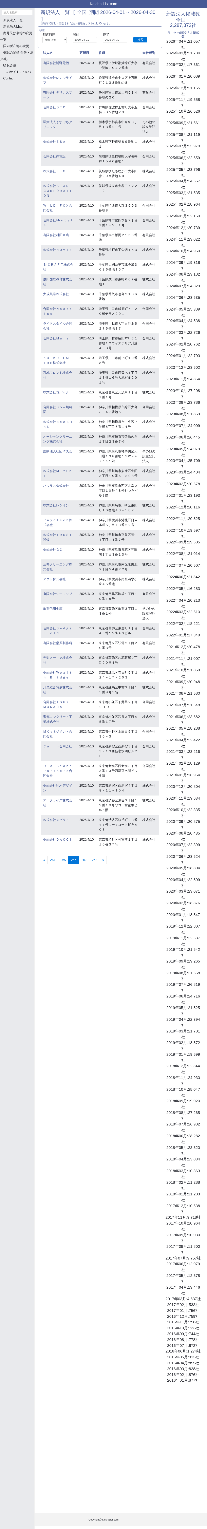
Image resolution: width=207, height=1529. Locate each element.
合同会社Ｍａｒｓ (56, 338)
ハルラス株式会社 (56, 485)
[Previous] (44, 860)
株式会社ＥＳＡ (54, 141)
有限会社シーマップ (57, 594)
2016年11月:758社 (183, 1322)
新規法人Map (12, 26)
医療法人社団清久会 (57, 451)
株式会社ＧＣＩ (54, 549)
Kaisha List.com (103, 4)
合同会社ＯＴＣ (54, 107)
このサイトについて (17, 72)
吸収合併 (9, 65)
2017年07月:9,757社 (183, 1258)
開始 (76, 34)
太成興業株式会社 (56, 294)
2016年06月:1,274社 (183, 1351)
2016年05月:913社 (183, 1357)
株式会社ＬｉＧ (54, 171)
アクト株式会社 (54, 579)
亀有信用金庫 (52, 608)
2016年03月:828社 (183, 1369)
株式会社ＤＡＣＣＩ (57, 839)
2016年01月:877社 (183, 1380)
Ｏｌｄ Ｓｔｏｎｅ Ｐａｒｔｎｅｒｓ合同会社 (59, 770)
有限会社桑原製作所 (57, 643)
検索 (140, 39)
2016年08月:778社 (183, 1340)
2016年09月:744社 (183, 1334)
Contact (8, 78)
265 (63, 860)
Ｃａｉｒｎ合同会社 (57, 746)
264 (53, 860)
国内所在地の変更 (16, 46)
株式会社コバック (56, 392)
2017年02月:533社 (183, 1305)
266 (75, 859)
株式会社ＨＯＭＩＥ (57, 249)
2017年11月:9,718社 (183, 1217)
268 (94, 860)
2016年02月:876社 (183, 1375)
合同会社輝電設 (54, 156)
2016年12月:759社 (183, 1316)
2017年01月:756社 (183, 1310)
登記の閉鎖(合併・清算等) (16, 56)
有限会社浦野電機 (56, 63)
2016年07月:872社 (183, 1345)
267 (84, 860)
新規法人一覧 (13, 20)
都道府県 (48, 34)
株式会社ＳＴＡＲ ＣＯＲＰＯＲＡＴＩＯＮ (57, 190)
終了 (106, 34)
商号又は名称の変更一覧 (16, 36)
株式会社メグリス (56, 820)
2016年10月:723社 (183, 1328)
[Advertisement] (20, 105)
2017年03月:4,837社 (183, 1299)
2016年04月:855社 (183, 1363)
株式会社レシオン (56, 505)
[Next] (103, 860)
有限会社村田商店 (56, 235)
